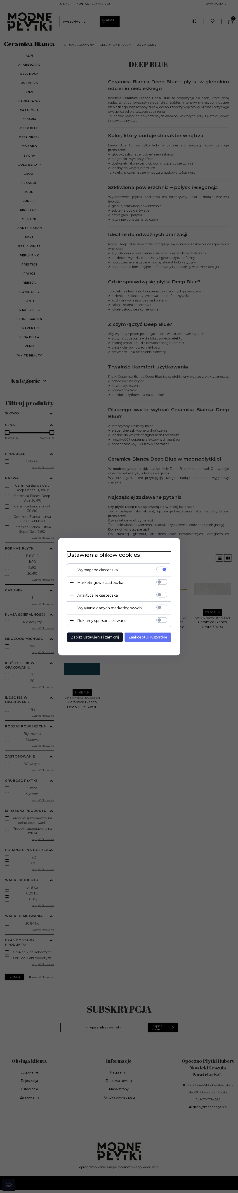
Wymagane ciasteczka (97, 570)
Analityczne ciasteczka (97, 595)
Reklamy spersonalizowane (102, 620)
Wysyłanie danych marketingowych (109, 608)
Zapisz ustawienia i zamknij (95, 637)
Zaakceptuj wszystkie (147, 637)
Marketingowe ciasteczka (100, 582)
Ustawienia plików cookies (103, 554)
